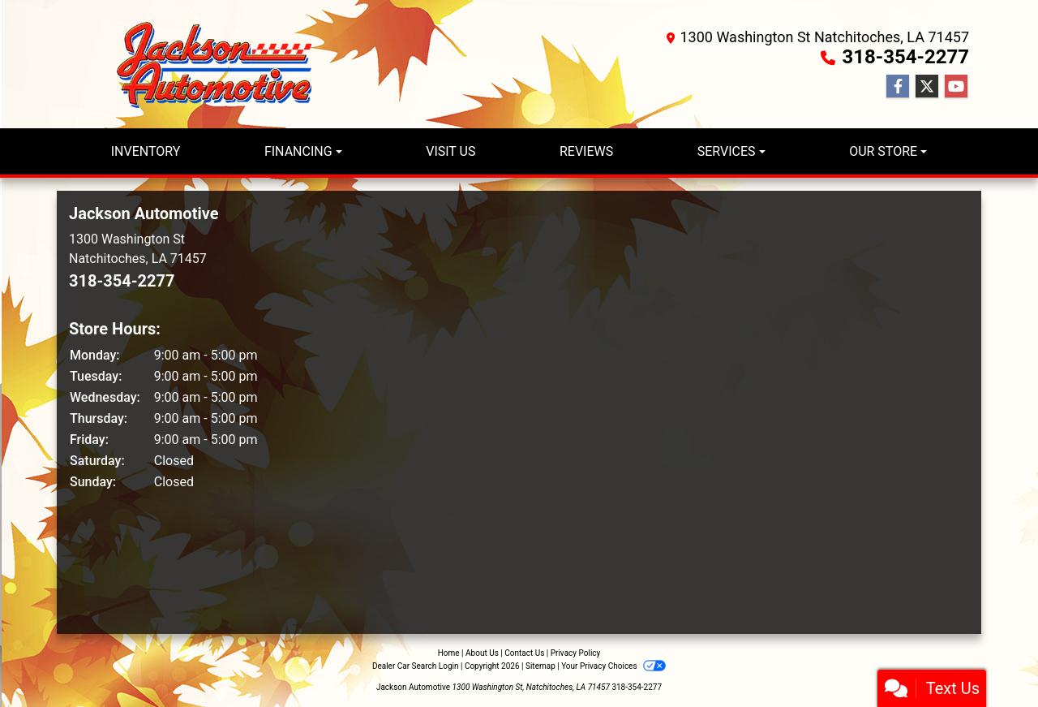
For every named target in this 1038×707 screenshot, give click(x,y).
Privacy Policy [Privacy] (576, 653)
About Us (482, 653)
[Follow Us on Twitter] (927, 87)
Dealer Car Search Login (415, 666)
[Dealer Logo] (219, 64)
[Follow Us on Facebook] (897, 87)
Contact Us (524, 653)
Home (449, 653)
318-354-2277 (905, 56)
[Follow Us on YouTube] (956, 87)
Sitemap (540, 666)
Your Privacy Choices (613, 666)
